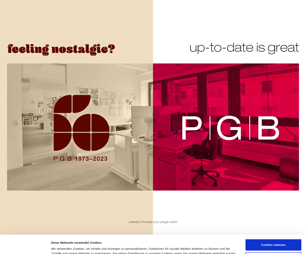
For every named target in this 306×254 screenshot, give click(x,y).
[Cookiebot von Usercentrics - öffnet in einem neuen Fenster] (25, 246)
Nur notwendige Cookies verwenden (273, 241)
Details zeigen (61, 245)
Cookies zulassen (273, 226)
